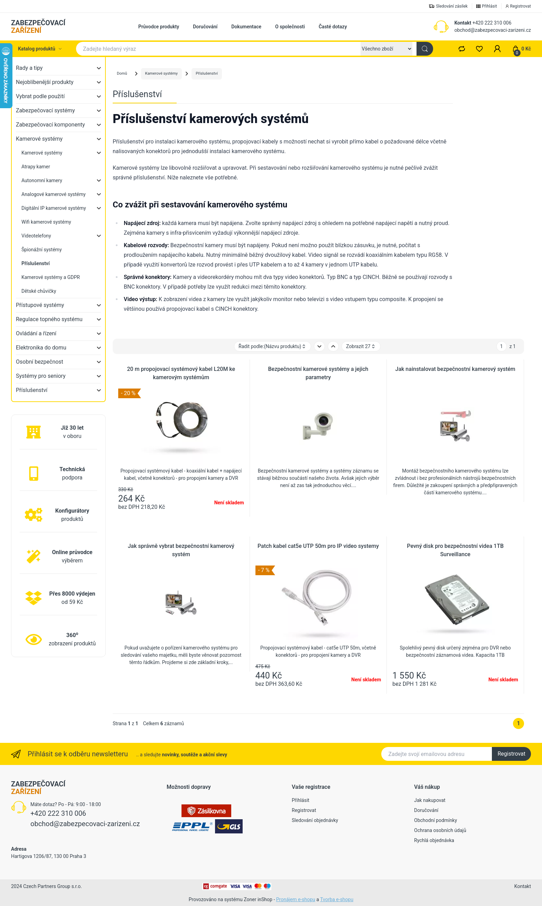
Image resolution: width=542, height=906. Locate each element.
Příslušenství (31, 390)
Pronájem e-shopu (295, 899)
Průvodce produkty (158, 26)
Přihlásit (300, 800)
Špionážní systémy (41, 249)
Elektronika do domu (41, 347)
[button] (497, 49)
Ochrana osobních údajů (440, 830)
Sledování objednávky (315, 820)
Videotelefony (36, 236)
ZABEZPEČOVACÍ (38, 26)
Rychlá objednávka (434, 840)
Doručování (205, 26)
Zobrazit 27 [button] (361, 346)
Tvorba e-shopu (336, 899)
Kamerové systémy (39, 139)
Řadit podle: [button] (273, 346)
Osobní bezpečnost (39, 361)
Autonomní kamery (41, 180)
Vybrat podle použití (40, 96)
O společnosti (290, 26)
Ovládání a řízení (36, 333)
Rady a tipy (29, 68)
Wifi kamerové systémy (46, 222)
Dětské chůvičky (38, 291)
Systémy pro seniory (41, 376)
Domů (122, 73)
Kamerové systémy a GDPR (50, 277)
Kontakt (462, 23)
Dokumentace (246, 26)
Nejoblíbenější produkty (45, 82)
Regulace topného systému (49, 319)
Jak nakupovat (430, 800)
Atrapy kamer (35, 166)
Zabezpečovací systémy (45, 110)
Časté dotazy (333, 26)
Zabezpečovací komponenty (50, 124)
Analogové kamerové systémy (53, 194)
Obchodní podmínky (435, 820)
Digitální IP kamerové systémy (53, 208)
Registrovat (511, 753)
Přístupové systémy (40, 305)
